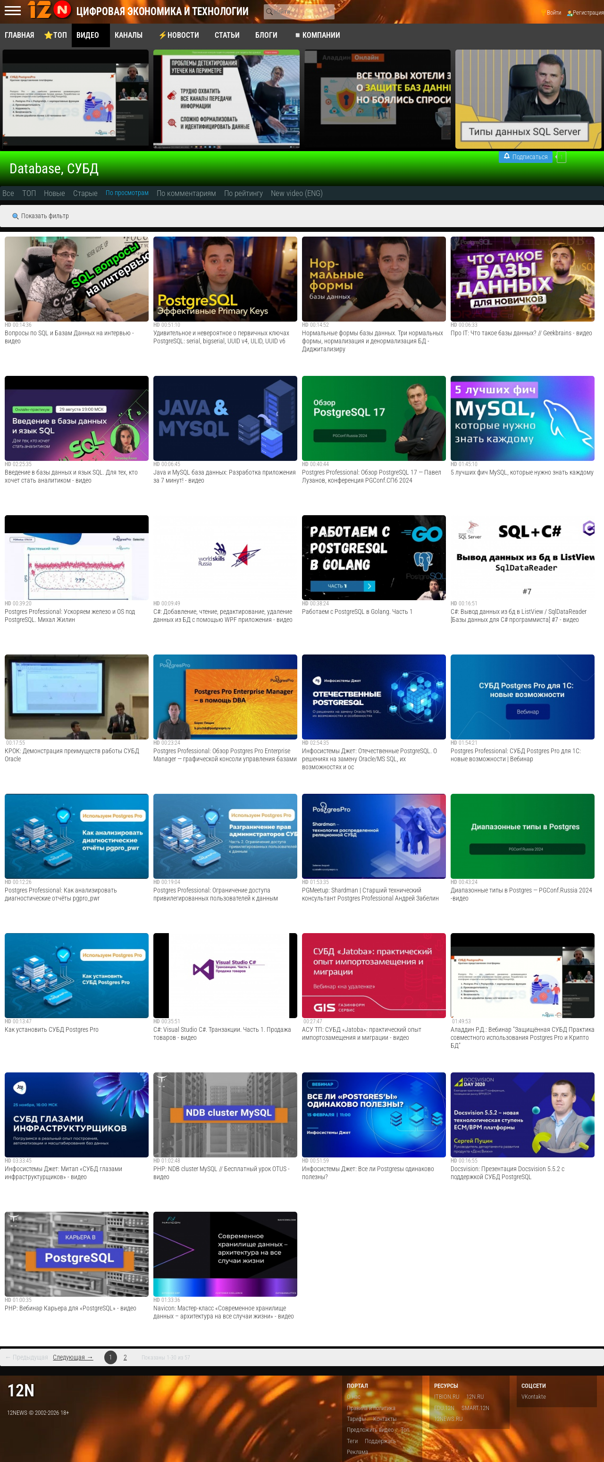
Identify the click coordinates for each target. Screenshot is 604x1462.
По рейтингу (243, 193)
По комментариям (186, 193)
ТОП (29, 193)
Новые (54, 193)
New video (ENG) (297, 193)
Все (8, 193)
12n (20, 1390)
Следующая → (73, 1357)
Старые (85, 193)
